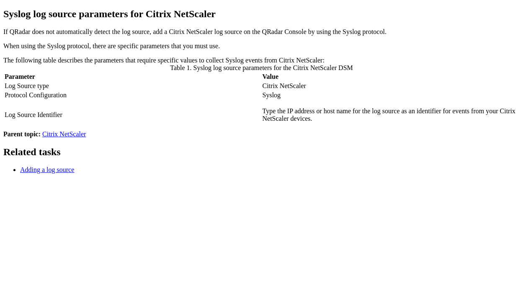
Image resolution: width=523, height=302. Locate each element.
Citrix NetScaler (64, 134)
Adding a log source (47, 169)
